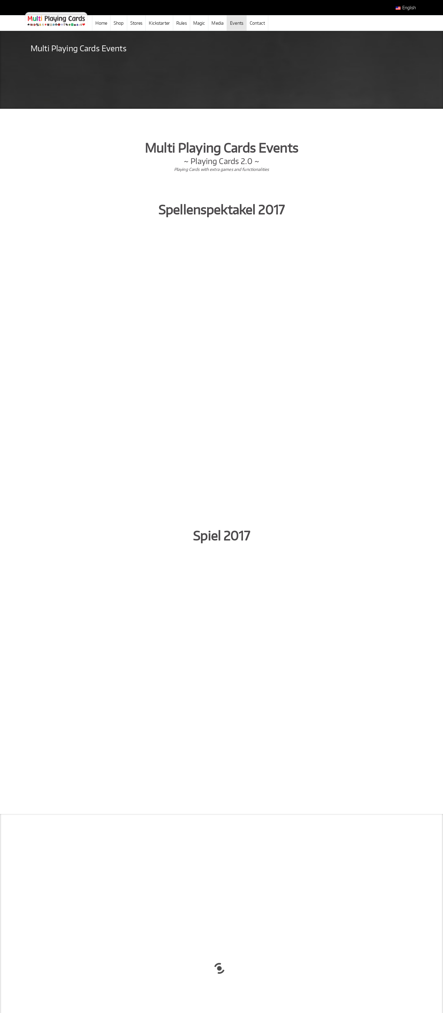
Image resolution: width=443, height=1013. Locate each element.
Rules (181, 23)
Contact (257, 23)
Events (236, 23)
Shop (119, 23)
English (405, 8)
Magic (199, 23)
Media (217, 23)
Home (101, 23)
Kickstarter (159, 23)
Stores (136, 23)
